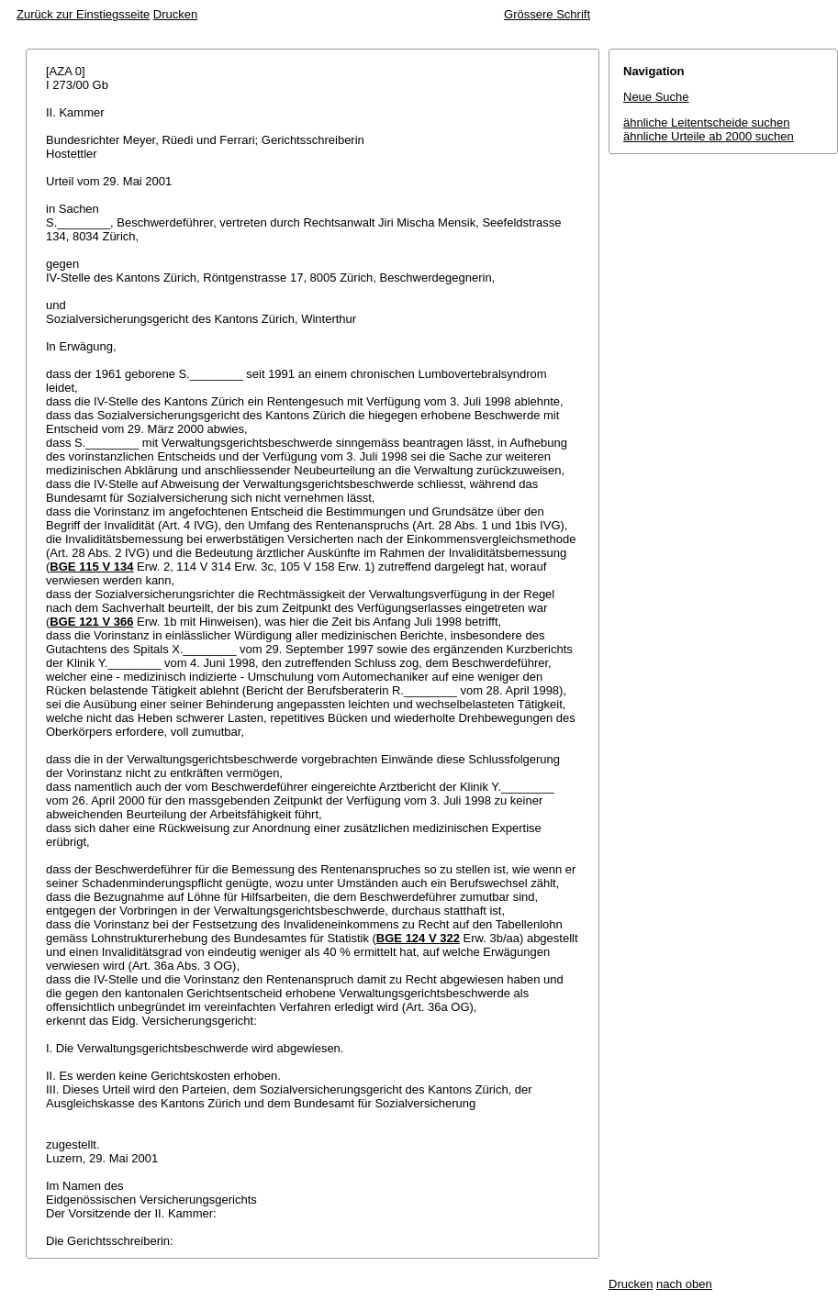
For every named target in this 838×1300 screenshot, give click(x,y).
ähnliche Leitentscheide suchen (706, 122)
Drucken (175, 14)
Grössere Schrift (547, 14)
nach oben (684, 1284)
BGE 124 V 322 (418, 938)
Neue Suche (656, 97)
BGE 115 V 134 (91, 566)
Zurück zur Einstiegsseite (83, 14)
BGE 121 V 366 (91, 621)
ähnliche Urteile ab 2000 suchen (708, 136)
